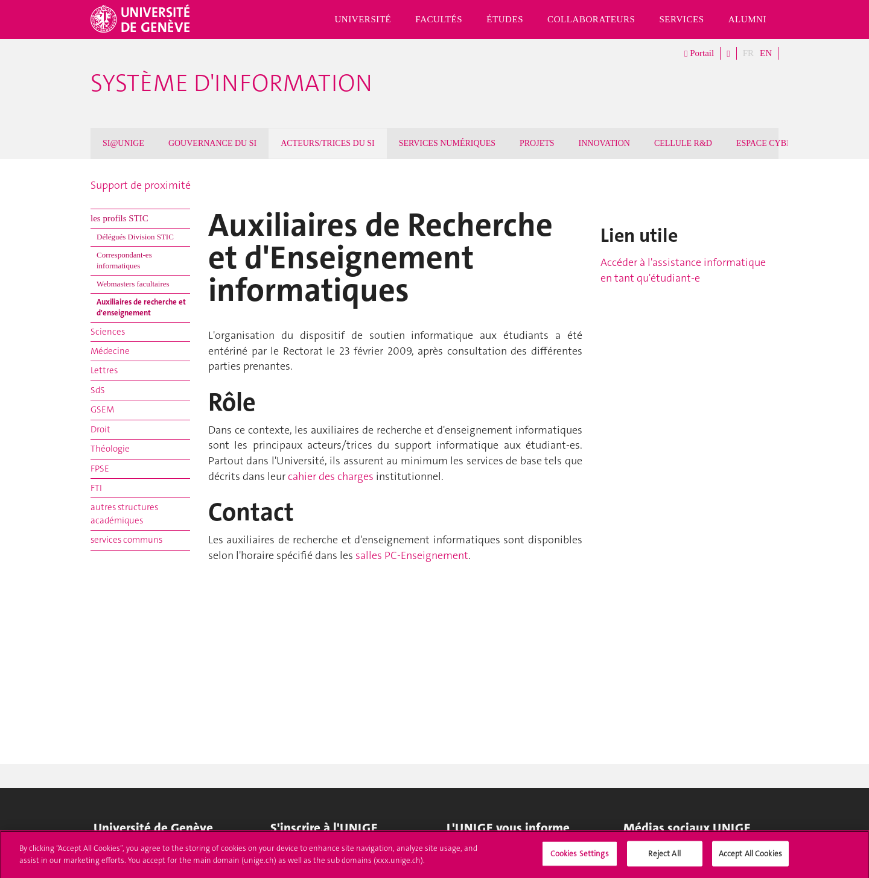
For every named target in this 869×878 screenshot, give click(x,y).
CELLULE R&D (683, 143)
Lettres (104, 370)
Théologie (110, 449)
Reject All (664, 858)
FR (748, 53)
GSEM (102, 409)
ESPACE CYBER (766, 143)
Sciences (108, 332)
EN (766, 53)
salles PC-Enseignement (411, 555)
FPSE (100, 469)
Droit (100, 429)
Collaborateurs (591, 19)
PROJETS (537, 143)
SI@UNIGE (123, 143)
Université (362, 19)
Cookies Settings (579, 858)
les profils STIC (119, 218)
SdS (98, 390)
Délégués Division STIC (135, 236)
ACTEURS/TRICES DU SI (328, 143)
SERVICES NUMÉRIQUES (447, 143)
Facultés (438, 19)
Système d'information (231, 83)
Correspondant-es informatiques (124, 260)
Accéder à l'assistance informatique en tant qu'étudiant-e (683, 270)
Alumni (747, 19)
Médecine (110, 351)
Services (681, 19)
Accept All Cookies (750, 858)
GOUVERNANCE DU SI (212, 143)
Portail (699, 54)
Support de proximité (141, 185)
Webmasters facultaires (133, 283)
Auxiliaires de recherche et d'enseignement (141, 307)
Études (504, 19)
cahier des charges (331, 476)
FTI (96, 488)
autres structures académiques (124, 513)
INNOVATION (604, 143)
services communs (126, 540)
